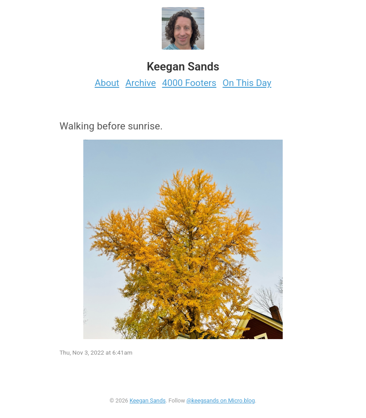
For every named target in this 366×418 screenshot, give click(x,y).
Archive (140, 83)
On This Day (246, 83)
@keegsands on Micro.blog (221, 400)
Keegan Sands (147, 400)
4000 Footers (189, 83)
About (107, 83)
